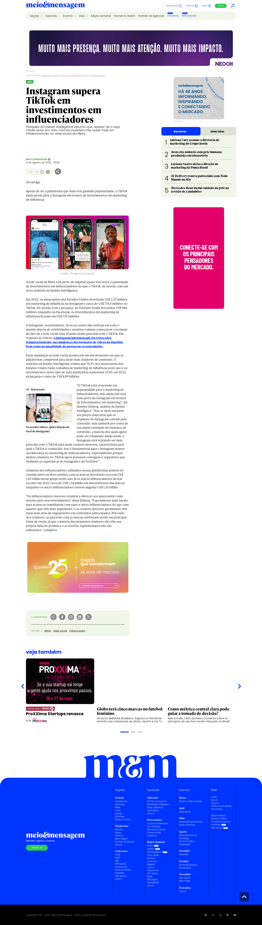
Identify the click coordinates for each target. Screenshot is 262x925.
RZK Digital (152, 879)
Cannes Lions (121, 866)
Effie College (184, 880)
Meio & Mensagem (36, 159)
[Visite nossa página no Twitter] (213, 915)
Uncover (151, 867)
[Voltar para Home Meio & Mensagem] (55, 6)
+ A (36, 171)
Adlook (150, 885)
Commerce (152, 835)
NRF (117, 860)
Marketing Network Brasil (191, 821)
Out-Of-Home (153, 826)
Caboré (118, 879)
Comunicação (121, 801)
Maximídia (119, 872)
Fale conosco (217, 809)
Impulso (150, 848)
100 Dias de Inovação (156, 801)
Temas (35, 630)
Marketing (120, 804)
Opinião (118, 813)
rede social (60, 630)
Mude (149, 876)
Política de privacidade (221, 806)
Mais (82, 16)
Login (206, 5)
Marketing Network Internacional (188, 866)
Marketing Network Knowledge (188, 837)
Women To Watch (123, 819)
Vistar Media (153, 855)
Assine (221, 5)
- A (30, 171)
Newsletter (174, 5)
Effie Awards (189, 15)
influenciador (77, 630)
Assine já (37, 847)
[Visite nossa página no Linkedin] (227, 915)
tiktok (47, 630)
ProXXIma (173, 15)
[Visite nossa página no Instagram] (220, 915)
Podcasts (119, 829)
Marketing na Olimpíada (158, 804)
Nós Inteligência (154, 852)
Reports (118, 844)
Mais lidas (217, 131)
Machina (151, 858)
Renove (214, 799)
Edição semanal (101, 16)
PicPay (150, 845)
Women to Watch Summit (190, 801)
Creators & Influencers (157, 823)
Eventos (68, 16)
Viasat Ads (152, 861)
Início (28, 75)
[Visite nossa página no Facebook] (206, 915)
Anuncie (215, 803)
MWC (117, 857)
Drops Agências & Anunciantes (155, 809)
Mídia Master (185, 811)
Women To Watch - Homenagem (187, 843)
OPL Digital (152, 873)
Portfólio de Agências (151, 16)
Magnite (151, 864)
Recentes (180, 131)
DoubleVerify (153, 882)
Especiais (51, 16)
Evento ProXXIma (123, 869)
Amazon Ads (152, 870)
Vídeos (118, 832)
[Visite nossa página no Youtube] (235, 915)
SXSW (117, 854)
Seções (35, 16)
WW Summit (120, 863)
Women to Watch (124, 16)
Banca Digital (121, 838)
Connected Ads (154, 832)
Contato (192, 5)
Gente (118, 810)
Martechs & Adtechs (156, 829)
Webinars (119, 835)
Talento (150, 813)
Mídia (36, 75)
